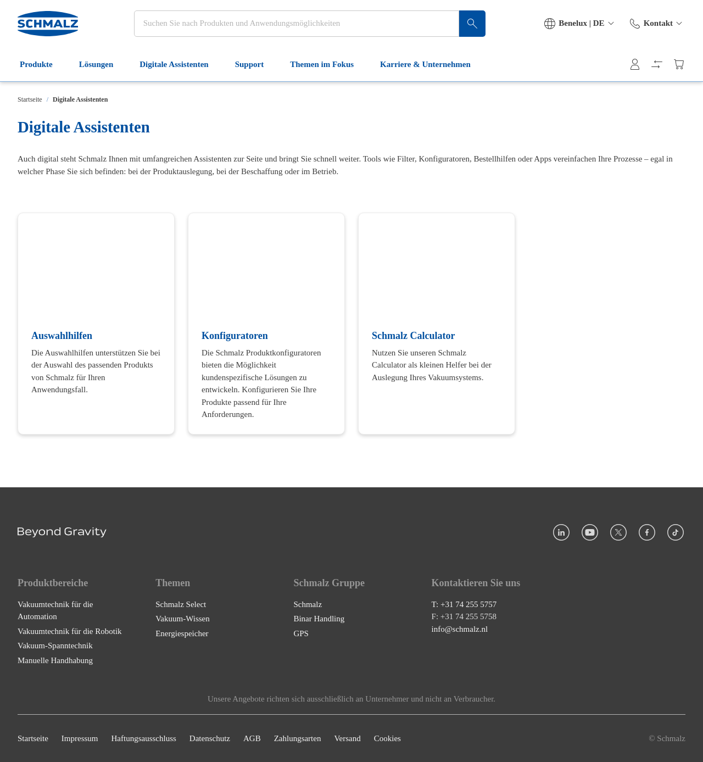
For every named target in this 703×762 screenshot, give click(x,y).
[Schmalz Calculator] (436, 324)
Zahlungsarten (297, 738)
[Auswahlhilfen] (96, 324)
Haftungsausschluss (143, 738)
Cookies (387, 738)
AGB (252, 738)
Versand (347, 738)
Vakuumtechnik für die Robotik (70, 631)
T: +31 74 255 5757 (464, 604)
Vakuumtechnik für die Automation (55, 610)
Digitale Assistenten (180, 70)
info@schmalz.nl (460, 629)
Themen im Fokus (328, 70)
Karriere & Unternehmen (432, 70)
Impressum (80, 738)
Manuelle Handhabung (55, 660)
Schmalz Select (180, 604)
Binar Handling (318, 618)
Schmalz (307, 604)
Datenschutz (209, 738)
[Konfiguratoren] (266, 324)
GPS (301, 633)
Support (256, 70)
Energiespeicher (181, 633)
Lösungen (103, 70)
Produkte (43, 70)
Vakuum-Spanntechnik (55, 645)
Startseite (30, 99)
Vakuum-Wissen (182, 618)
